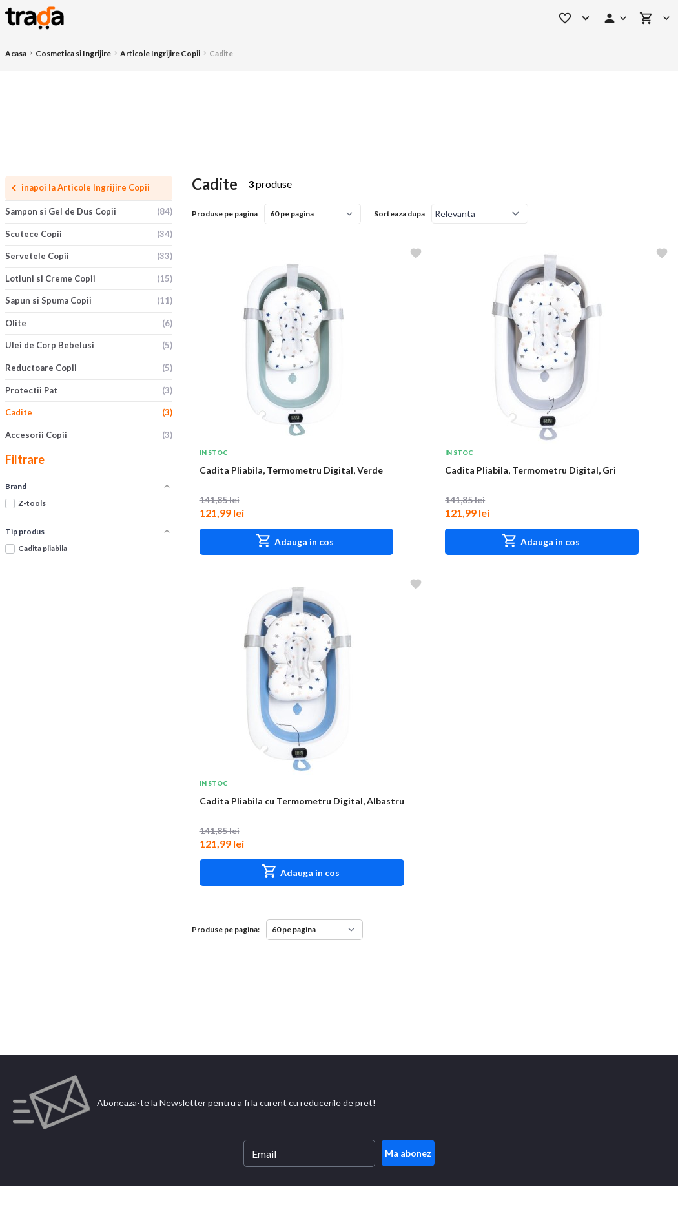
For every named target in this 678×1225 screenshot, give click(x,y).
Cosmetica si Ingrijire (73, 53)
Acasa (15, 53)
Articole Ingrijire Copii (160, 53)
